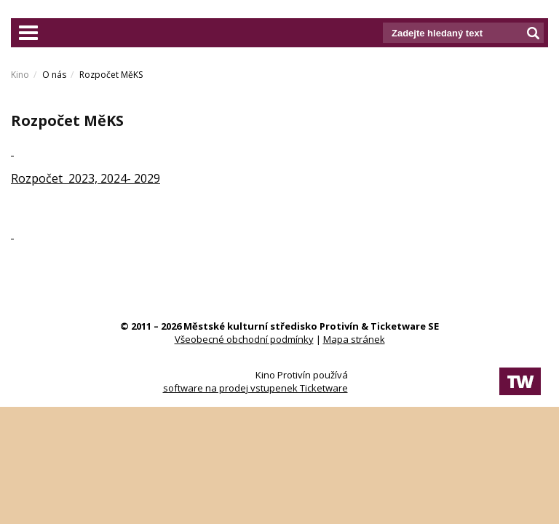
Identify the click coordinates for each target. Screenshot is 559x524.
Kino (20, 74)
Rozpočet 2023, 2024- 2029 (85, 178)
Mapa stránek (354, 339)
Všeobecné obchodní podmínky (244, 339)
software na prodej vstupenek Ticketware (255, 387)
